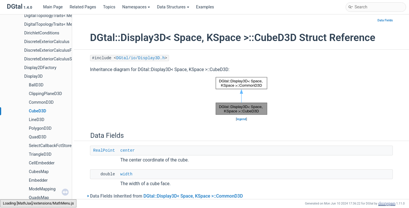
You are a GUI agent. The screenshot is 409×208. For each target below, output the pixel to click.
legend (241, 119)
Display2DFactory (40, 67)
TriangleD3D (40, 154)
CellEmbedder (42, 163)
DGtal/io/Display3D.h (140, 58)
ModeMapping (42, 189)
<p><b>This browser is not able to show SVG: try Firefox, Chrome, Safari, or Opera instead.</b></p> (241, 96)
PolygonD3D (40, 128)
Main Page (53, 7)
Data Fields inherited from (166, 196)
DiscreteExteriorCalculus (47, 41)
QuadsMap (39, 197)
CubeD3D (37, 111)
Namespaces (136, 7)
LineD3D (36, 119)
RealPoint (104, 150)
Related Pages (83, 7)
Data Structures (173, 7)
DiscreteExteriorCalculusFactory (53, 50)
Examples (205, 7)
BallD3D (36, 85)
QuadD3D (37, 137)
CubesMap (39, 171)
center (127, 150)
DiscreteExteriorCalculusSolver (52, 59)
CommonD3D (41, 102)
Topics (109, 7)
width (126, 174)
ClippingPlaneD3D (45, 93)
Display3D (33, 76)
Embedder (38, 180)
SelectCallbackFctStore (50, 145)
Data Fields (385, 20)
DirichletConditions (41, 33)
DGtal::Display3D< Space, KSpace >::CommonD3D (193, 196)
